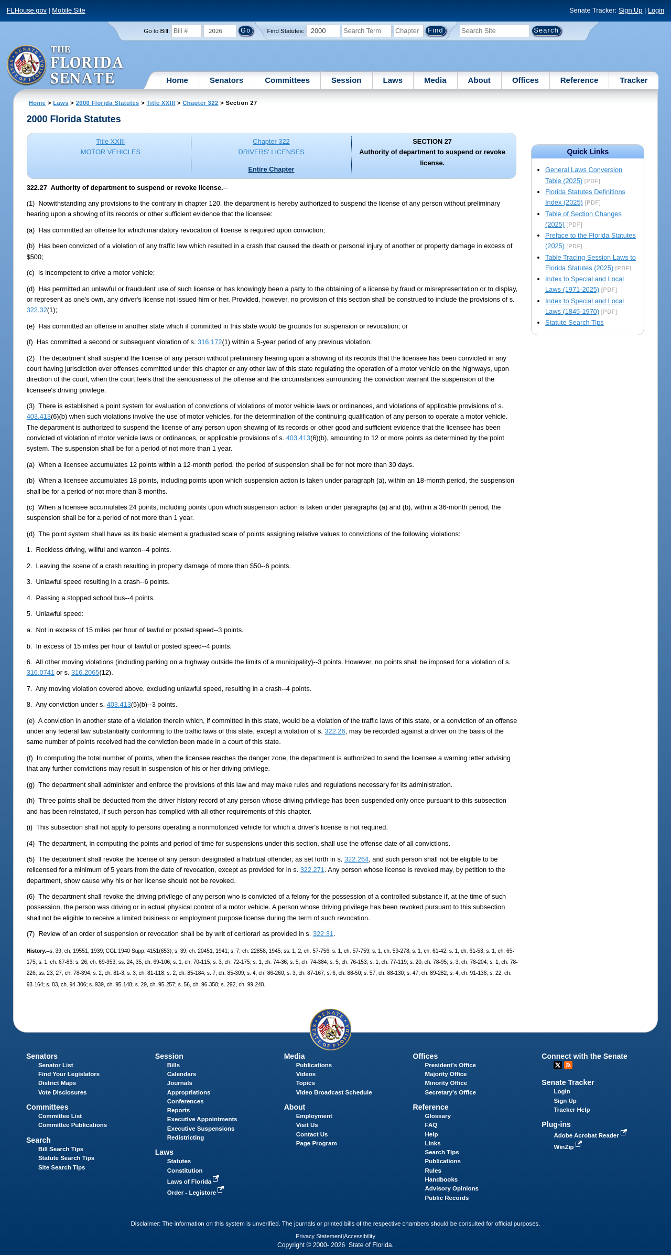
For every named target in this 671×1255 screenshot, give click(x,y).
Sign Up (631, 10)
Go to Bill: (157, 31)
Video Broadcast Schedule (334, 1092)
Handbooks (441, 1179)
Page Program (316, 1143)
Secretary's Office (450, 1092)
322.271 (312, 870)
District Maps (57, 1083)
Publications (314, 1065)
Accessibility (359, 1236)
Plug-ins (556, 1124)
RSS (568, 1065)
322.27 (37, 188)
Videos (306, 1074)
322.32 (37, 310)
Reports (178, 1110)
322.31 (323, 934)
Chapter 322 (200, 103)
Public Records (447, 1198)
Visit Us (307, 1125)
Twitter (558, 1065)
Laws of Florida (194, 1181)
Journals (179, 1083)
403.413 (39, 416)
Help (431, 1134)
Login (656, 10)
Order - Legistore (196, 1192)
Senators (226, 80)
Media (435, 80)
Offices (525, 80)
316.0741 (41, 672)
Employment (314, 1116)
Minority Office (446, 1083)
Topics (305, 1083)
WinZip (568, 1147)
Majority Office (446, 1074)
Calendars (182, 1074)
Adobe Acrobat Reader (591, 1135)
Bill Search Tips (60, 1149)
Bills (173, 1065)
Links (433, 1143)
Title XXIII (161, 103)
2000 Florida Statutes (107, 103)
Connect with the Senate (584, 1056)
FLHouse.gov (27, 10)
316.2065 (85, 672)
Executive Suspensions (201, 1128)
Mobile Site (68, 10)
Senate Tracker (568, 1082)
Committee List (60, 1116)
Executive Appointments (202, 1119)
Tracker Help (572, 1110)
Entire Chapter (271, 169)
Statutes (179, 1161)
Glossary (438, 1116)
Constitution (185, 1170)
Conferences (185, 1101)
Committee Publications (72, 1125)
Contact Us (312, 1134)
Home (177, 80)
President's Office (450, 1065)
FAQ (431, 1125)
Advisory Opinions (452, 1188)
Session (346, 80)
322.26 (334, 731)
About (479, 80)
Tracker (633, 80)
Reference (579, 80)
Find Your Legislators (69, 1074)
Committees (287, 80)
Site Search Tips (61, 1167)
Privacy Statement (319, 1236)
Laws (393, 80)
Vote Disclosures (62, 1092)
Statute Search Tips (574, 322)
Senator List (55, 1065)
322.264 (356, 859)
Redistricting (185, 1137)
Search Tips (442, 1152)
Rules (433, 1170)
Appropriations (189, 1092)
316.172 (210, 342)
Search (38, 1140)
